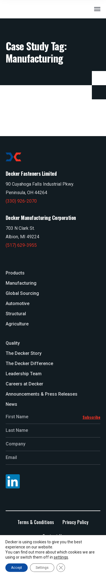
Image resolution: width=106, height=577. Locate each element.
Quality (13, 343)
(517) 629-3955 (21, 245)
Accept (16, 568)
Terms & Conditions (36, 522)
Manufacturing (21, 283)
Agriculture (17, 324)
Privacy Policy (75, 522)
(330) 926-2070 (21, 201)
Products (15, 273)
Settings (42, 568)
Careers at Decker (24, 384)
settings (61, 557)
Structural (16, 313)
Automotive (17, 303)
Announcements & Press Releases (41, 394)
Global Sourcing (22, 293)
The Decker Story (24, 353)
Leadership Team (24, 373)
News (11, 404)
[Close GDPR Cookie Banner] (61, 567)
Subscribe (91, 417)
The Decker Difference (29, 363)
